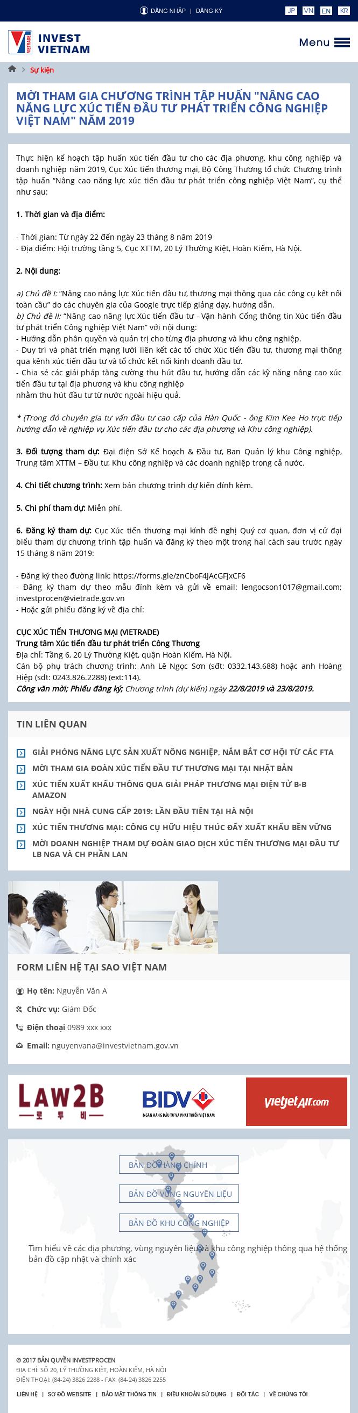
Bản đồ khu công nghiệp (179, 1223)
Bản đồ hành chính (168, 1165)
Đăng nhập (168, 11)
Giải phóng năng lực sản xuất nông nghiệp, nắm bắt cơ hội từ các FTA (183, 752)
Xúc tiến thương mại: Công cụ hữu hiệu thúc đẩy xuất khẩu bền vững (182, 827)
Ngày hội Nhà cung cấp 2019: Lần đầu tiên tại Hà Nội (143, 811)
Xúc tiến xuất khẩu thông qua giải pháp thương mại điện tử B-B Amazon (169, 789)
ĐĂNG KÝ (209, 11)
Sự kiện (42, 70)
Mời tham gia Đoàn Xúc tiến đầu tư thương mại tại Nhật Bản (162, 768)
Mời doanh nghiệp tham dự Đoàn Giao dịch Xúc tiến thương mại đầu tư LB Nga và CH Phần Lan (185, 848)
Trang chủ (12, 70)
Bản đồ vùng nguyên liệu (180, 1194)
